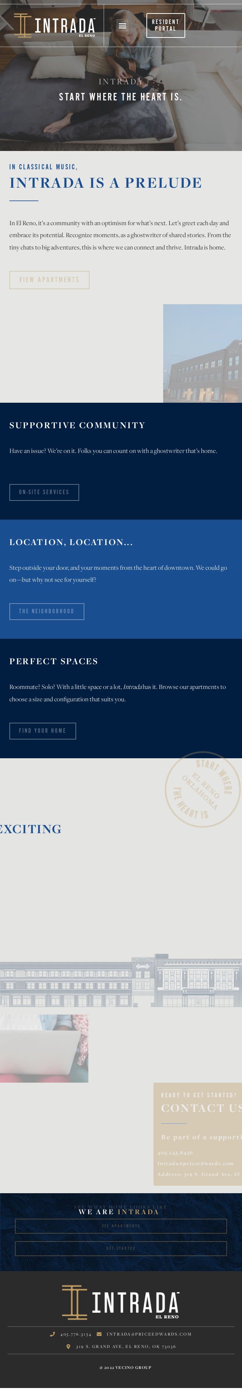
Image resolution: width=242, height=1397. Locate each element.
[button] (122, 25)
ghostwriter (146, 234)
